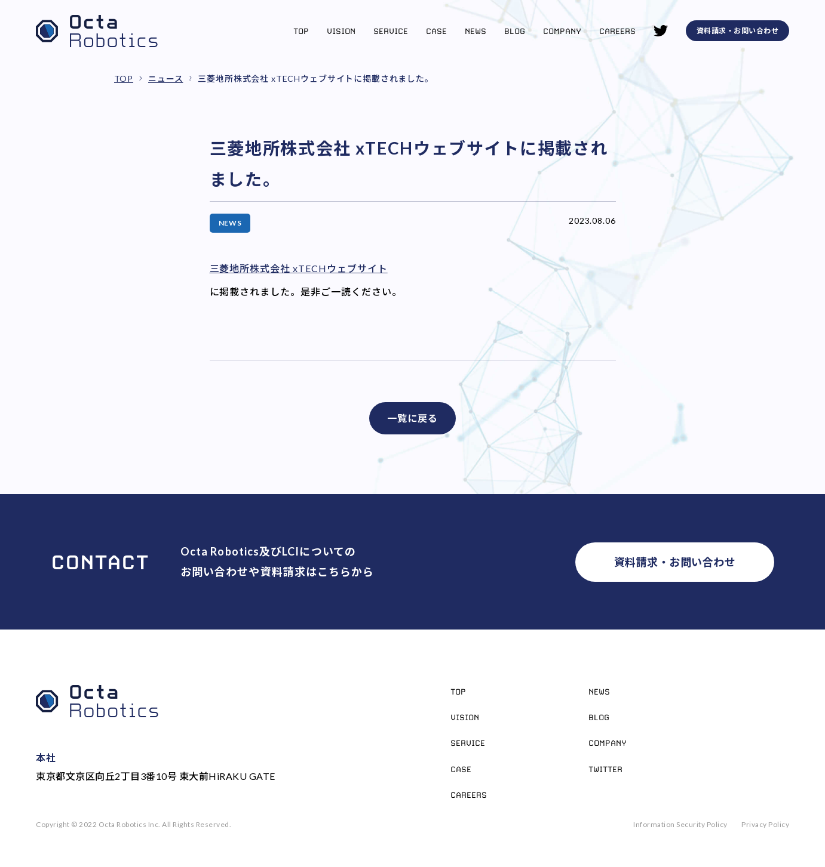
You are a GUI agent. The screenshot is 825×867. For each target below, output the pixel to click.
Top (301, 31)
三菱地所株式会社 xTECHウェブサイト (299, 268)
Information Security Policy (680, 824)
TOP (124, 78)
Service (390, 31)
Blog (514, 31)
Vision (341, 31)
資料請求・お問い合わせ (738, 30)
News (475, 31)
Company (562, 31)
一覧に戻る (412, 418)
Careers (617, 31)
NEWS (230, 222)
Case (436, 31)
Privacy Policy (765, 824)
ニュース (165, 78)
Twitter (605, 769)
